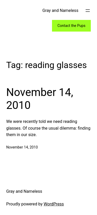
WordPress (54, 204)
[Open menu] (88, 11)
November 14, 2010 (39, 99)
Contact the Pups (71, 26)
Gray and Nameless (60, 10)
